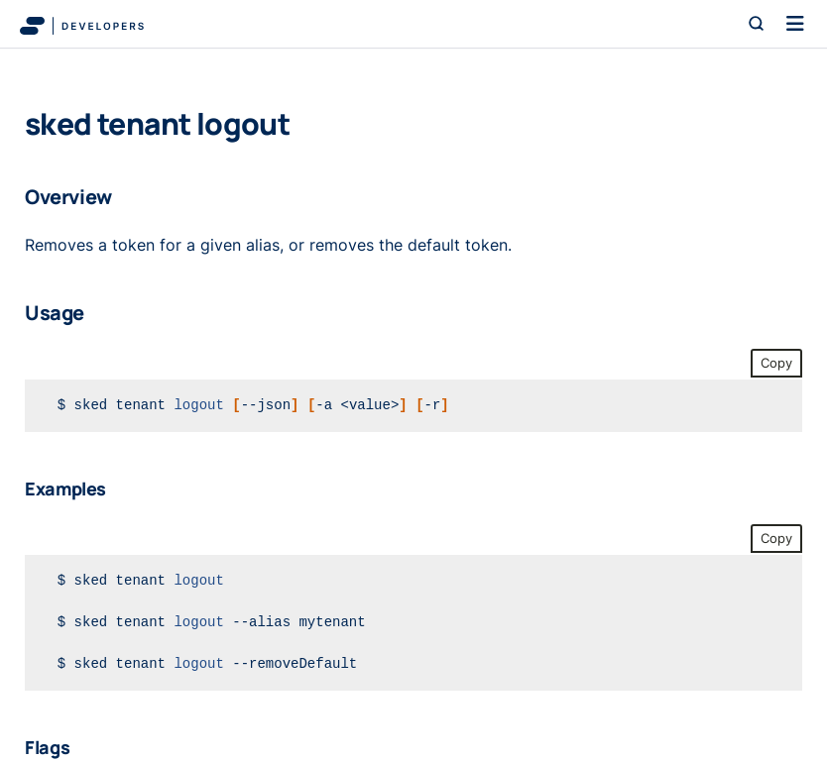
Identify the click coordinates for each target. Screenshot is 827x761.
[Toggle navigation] (795, 24)
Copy (776, 363)
